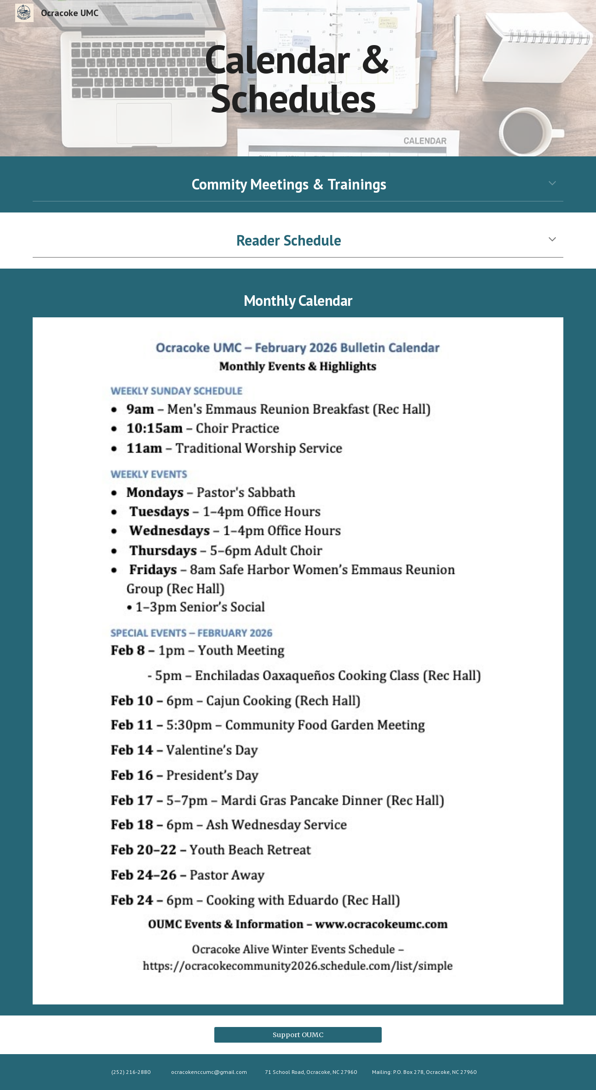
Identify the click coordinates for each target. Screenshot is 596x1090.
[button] (552, 184)
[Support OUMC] (297, 1034)
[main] (298, 78)
